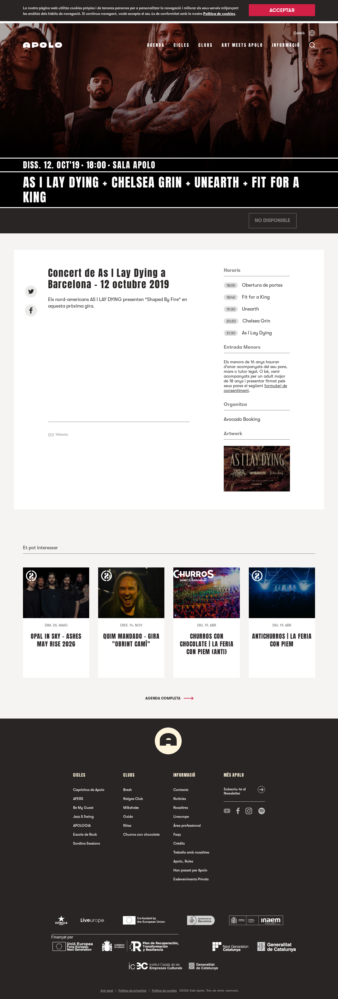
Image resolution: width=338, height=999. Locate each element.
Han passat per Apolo (190, 868)
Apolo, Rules (183, 859)
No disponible (272, 218)
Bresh (127, 788)
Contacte (180, 788)
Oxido (128, 814)
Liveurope (181, 814)
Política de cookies (219, 14)
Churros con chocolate (141, 832)
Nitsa (127, 823)
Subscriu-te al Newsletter (235, 789)
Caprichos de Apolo (88, 788)
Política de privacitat (132, 988)
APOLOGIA (82, 823)
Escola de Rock (85, 832)
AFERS (78, 797)
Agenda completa (169, 696)
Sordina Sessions (86, 841)
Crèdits (179, 841)
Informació (286, 43)
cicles (181, 43)
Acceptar (281, 11)
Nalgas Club (133, 797)
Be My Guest (83, 805)
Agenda (156, 43)
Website (61, 432)
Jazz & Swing (83, 814)
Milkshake (131, 805)
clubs (205, 43)
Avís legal (107, 988)
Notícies (179, 797)
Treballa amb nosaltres (191, 850)
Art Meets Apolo (242, 43)
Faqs (177, 832)
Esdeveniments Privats (191, 877)
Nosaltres (180, 805)
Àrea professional (187, 823)
